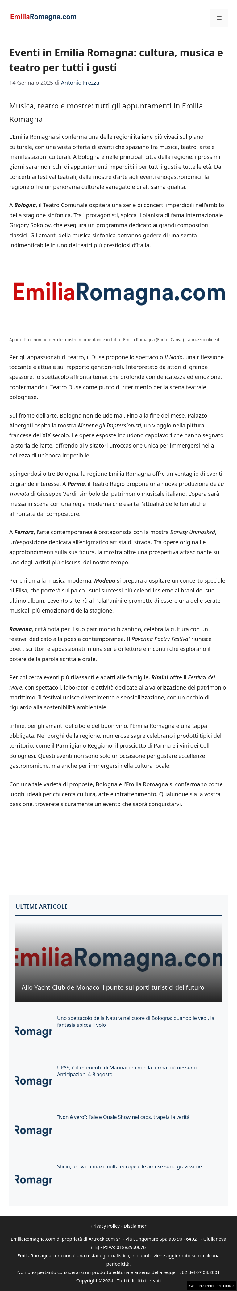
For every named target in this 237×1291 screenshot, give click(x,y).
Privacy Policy (105, 1226)
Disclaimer (135, 1226)
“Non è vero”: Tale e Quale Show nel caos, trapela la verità (123, 1117)
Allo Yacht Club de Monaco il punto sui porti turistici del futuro (113, 987)
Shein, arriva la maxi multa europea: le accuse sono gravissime (129, 1166)
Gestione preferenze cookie (211, 1285)
